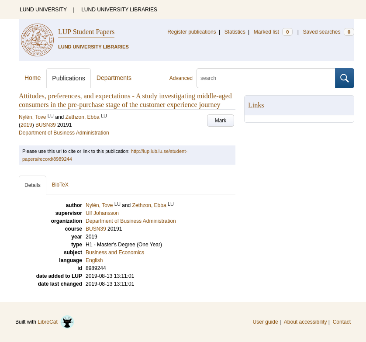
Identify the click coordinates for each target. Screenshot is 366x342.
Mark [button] (221, 120)
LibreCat (56, 322)
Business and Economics (115, 252)
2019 (26, 125)
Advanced (181, 78)
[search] (266, 78)
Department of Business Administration (64, 133)
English (94, 260)
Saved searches (328, 32)
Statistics (234, 32)
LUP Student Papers (86, 31)
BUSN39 (45, 125)
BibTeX (60, 185)
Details (32, 185)
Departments (114, 77)
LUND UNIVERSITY (43, 10)
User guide (265, 322)
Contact (342, 322)
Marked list (273, 32)
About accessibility (305, 322)
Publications (68, 78)
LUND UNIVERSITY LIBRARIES (119, 10)
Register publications (191, 32)
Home (32, 77)
